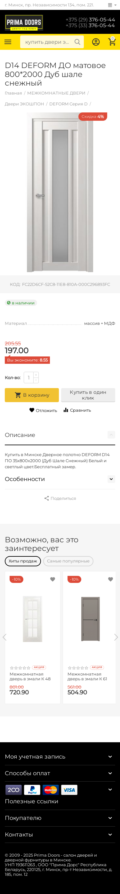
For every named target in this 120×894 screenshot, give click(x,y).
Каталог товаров (8, 41)
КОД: (15, 284)
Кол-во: (12, 377)
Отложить (43, 410)
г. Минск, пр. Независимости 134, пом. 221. (49, 4)
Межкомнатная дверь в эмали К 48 (30, 677)
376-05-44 (90, 20)
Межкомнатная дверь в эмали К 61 (87, 677)
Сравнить (77, 410)
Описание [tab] (60, 435)
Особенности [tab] (60, 479)
